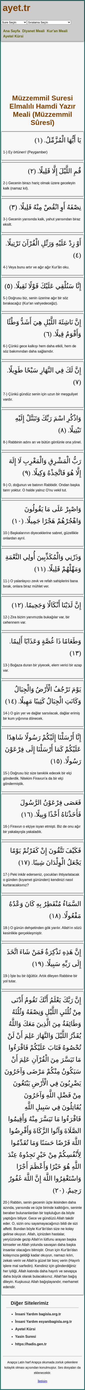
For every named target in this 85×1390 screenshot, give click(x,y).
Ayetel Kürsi (13, 36)
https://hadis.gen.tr (31, 1344)
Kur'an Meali (57, 31)
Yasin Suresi (25, 1336)
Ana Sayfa (11, 31)
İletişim (42, 1381)
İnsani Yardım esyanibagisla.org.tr (43, 1321)
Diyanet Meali (33, 31)
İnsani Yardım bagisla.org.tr (38, 1314)
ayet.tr (16, 8)
